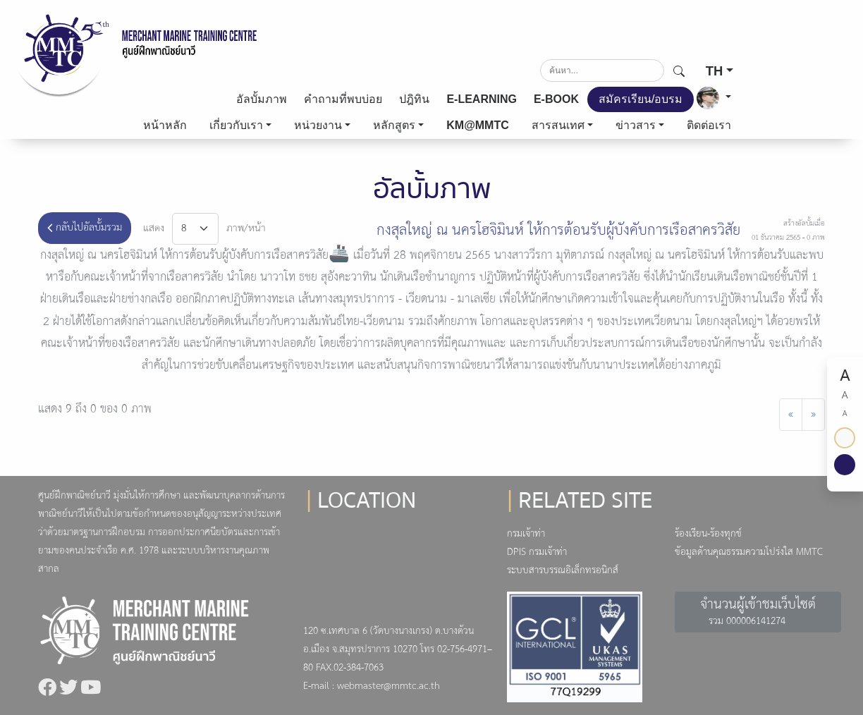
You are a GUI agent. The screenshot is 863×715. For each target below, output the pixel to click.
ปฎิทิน (414, 99)
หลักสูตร (394, 125)
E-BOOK (556, 99)
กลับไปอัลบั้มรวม (84, 228)
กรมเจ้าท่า (526, 534)
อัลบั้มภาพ (261, 99)
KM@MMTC (477, 125)
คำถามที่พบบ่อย (343, 99)
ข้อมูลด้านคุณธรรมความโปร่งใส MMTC (749, 552)
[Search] (602, 70)
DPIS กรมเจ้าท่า (537, 552)
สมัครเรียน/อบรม (641, 99)
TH (714, 70)
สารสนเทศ (558, 125)
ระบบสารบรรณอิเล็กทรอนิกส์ (562, 570)
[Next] (813, 414)
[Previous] (790, 414)
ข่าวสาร (636, 125)
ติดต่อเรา (709, 125)
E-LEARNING (481, 99)
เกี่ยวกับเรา (236, 125)
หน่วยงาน (318, 125)
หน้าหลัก (165, 125)
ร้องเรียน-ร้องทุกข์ (708, 534)
